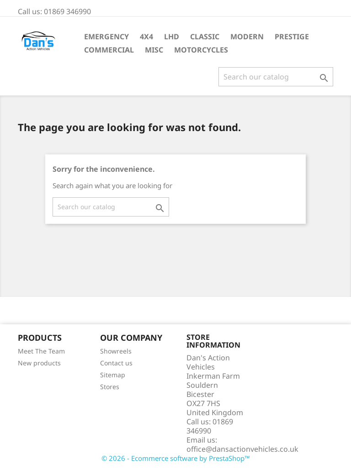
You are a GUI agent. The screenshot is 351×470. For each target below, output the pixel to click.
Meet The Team (41, 351)
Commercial (109, 50)
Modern (247, 37)
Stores (109, 386)
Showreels (116, 351)
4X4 (146, 37)
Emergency (106, 37)
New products (39, 363)
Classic (204, 37)
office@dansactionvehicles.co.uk (242, 449)
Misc (154, 50)
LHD (171, 37)
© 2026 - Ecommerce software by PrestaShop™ (175, 458)
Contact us (116, 363)
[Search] (275, 76)
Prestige (292, 37)
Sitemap (112, 374)
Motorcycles (201, 50)
